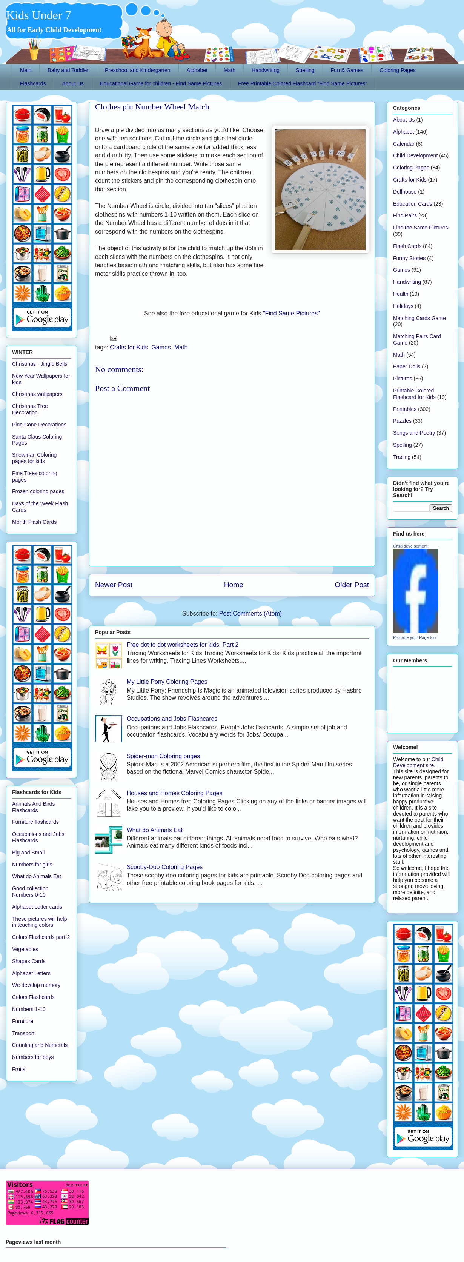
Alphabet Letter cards (37, 907)
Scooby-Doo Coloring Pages (164, 867)
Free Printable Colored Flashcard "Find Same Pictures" (302, 83)
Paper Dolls (406, 366)
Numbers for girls (32, 865)
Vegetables (25, 949)
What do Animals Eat (154, 830)
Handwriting (266, 70)
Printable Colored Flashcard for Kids (414, 394)
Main (25, 70)
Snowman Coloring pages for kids (34, 458)
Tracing (401, 457)
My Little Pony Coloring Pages (166, 682)
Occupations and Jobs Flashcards (171, 719)
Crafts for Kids (129, 347)
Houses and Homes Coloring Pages (174, 793)
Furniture (22, 1021)
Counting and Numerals (40, 1045)
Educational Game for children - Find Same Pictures (161, 83)
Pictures (402, 379)
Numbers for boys (33, 1057)
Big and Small (28, 853)
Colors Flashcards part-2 (41, 937)
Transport (23, 1033)
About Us (73, 83)
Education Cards (412, 204)
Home (233, 585)
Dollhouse (404, 192)
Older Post (352, 585)
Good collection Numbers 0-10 (30, 891)
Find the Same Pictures (420, 228)
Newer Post (113, 585)
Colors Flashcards (33, 997)
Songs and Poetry (414, 433)
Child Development (415, 155)
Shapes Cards (29, 961)
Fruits (18, 1069)
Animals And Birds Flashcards (33, 807)
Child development (410, 546)
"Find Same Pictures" (291, 313)
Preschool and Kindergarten (138, 70)
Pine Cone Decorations (39, 425)
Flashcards (33, 83)
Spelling (305, 70)
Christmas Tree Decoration (30, 409)
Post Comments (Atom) (250, 613)
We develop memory (36, 985)
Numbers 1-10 (29, 1009)
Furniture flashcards (35, 822)
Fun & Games (347, 70)
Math (229, 70)
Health (400, 294)
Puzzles (402, 421)
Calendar (404, 144)
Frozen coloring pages (38, 491)
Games (161, 347)
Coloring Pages (397, 70)
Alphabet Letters (31, 973)
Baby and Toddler (68, 70)
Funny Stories (409, 258)
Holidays (403, 306)
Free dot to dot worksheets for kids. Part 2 (182, 645)
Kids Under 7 (38, 15)
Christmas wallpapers (37, 394)
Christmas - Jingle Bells (39, 364)
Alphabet (197, 70)
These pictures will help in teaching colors (39, 922)
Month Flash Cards (34, 522)
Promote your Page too (414, 637)
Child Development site (418, 762)
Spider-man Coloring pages (163, 756)
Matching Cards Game (419, 318)
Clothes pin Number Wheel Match (152, 106)
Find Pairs (405, 215)
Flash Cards (407, 246)
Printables (404, 409)
